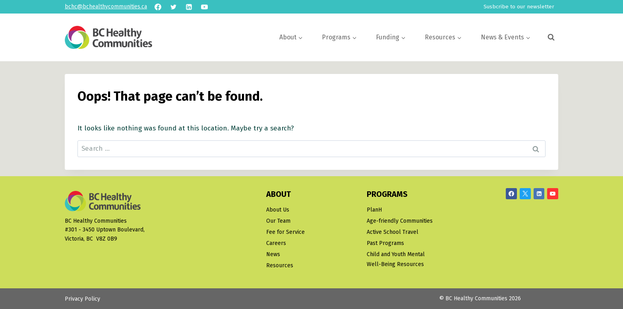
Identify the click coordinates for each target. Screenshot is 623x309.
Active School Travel (392, 232)
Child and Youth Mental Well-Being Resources (396, 259)
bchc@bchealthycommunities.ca (106, 6)
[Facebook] (157, 7)
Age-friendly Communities (400, 221)
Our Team (278, 221)
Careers (276, 243)
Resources (279, 265)
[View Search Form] (551, 37)
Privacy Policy (82, 298)
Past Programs (385, 243)
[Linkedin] (188, 7)
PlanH (374, 209)
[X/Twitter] (525, 193)
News (273, 254)
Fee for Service (285, 232)
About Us (277, 209)
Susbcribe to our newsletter (519, 6)
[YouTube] (204, 7)
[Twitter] (173, 7)
